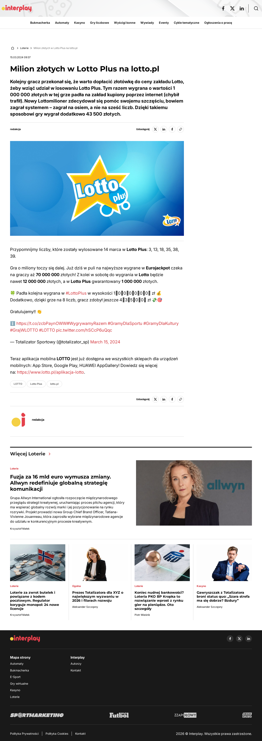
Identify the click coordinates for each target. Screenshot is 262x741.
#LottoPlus (76, 293)
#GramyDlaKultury (161, 323)
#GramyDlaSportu (125, 323)
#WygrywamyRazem (87, 323)
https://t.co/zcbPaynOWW (41, 323)
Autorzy (76, 663)
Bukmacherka (19, 670)
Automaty (17, 663)
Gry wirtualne (19, 683)
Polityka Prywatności (24, 733)
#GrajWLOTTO (24, 330)
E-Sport (15, 677)
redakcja (15, 129)
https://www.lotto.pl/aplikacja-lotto (50, 372)
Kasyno (15, 690)
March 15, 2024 (105, 341)
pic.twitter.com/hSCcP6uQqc (84, 330)
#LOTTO (47, 330)
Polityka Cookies (57, 733)
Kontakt (76, 670)
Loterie (24, 48)
